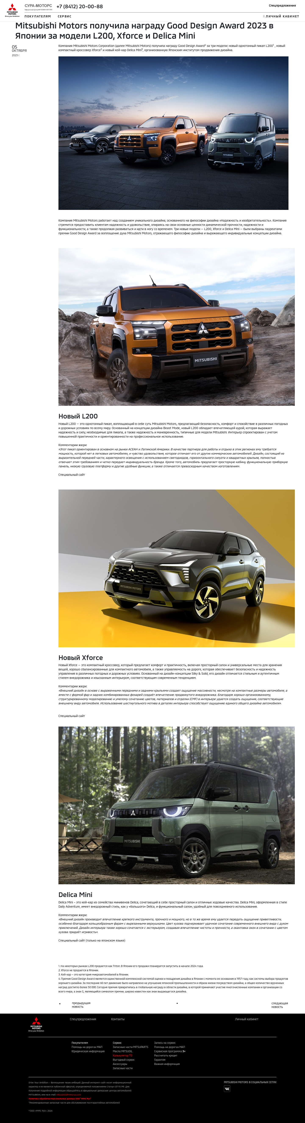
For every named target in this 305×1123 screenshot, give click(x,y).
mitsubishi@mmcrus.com (68, 1094)
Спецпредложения (282, 5)
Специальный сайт (71, 474)
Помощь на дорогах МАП (87, 1046)
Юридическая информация (88, 1051)
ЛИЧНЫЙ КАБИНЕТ (282, 16)
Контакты (118, 1019)
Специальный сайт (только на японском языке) (91, 940)
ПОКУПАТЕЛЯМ (38, 16)
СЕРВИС (65, 16)
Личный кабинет (246, 1019)
